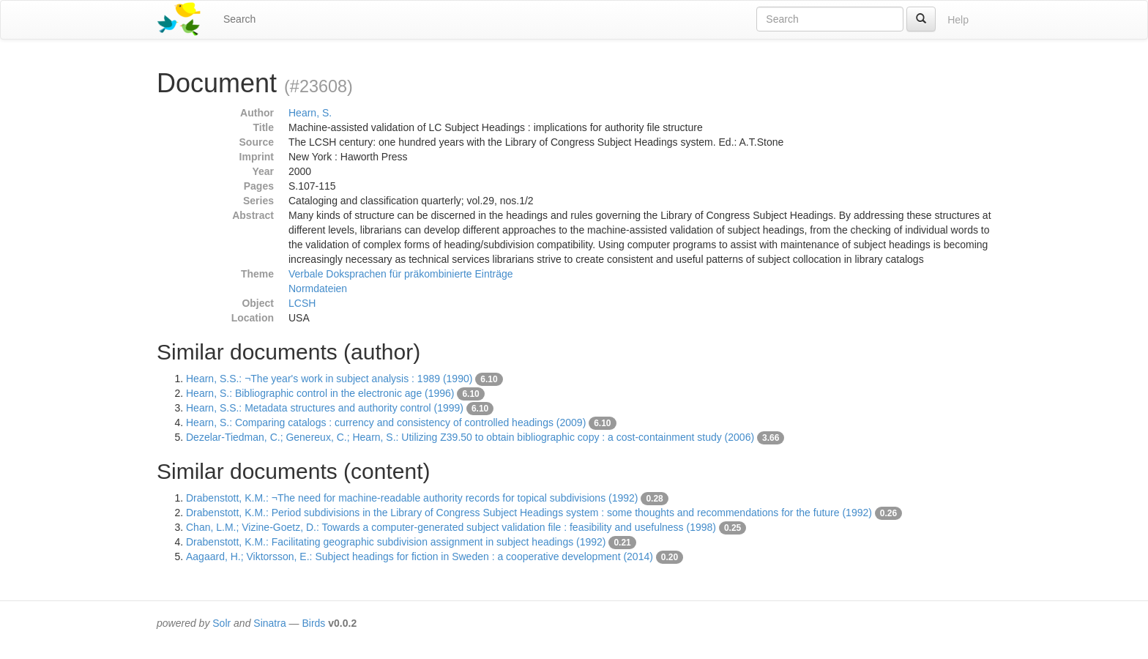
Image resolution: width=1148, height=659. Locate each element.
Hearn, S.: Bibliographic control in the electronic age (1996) (320, 393)
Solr (221, 623)
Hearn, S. (310, 113)
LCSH (302, 303)
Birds (313, 623)
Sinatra (269, 623)
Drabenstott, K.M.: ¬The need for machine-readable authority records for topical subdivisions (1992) (412, 498)
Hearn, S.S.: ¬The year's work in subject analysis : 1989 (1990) (329, 378)
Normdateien (317, 288)
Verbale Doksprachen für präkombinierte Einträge (400, 274)
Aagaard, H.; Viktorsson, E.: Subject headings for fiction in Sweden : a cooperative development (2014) (419, 556)
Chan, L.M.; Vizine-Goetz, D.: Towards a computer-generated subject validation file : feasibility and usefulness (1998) (451, 527)
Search (239, 19)
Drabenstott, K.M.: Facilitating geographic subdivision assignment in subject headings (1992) (396, 542)
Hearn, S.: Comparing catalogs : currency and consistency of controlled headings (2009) (386, 422)
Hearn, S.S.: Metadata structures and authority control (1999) (324, 408)
